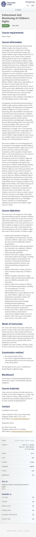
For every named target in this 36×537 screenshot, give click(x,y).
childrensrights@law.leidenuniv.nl (21, 431)
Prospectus (30, 2)
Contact (27, 531)
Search (19, 10)
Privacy (20, 531)
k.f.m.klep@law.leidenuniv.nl (20, 419)
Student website (12, 531)
